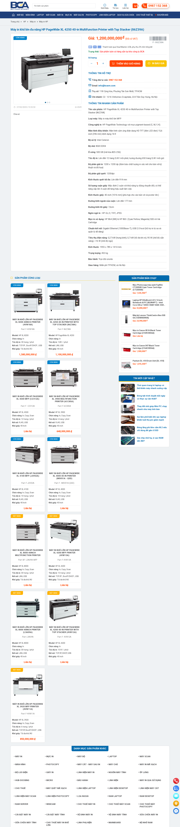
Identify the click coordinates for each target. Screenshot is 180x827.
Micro (49, 623)
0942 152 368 (120, 793)
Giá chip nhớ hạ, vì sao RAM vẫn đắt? (150, 439)
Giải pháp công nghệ (80, 725)
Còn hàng (20, 38)
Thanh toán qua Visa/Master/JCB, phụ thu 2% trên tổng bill (120, 47)
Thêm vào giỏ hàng (126, 63)
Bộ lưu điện (20, 615)
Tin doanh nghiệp (78, 717)
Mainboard (114, 665)
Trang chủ (15, 21)
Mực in (68, 15)
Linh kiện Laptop (107, 15)
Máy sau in (79, 15)
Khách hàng (16, 717)
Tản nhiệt (82, 683)
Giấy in (49, 615)
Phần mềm (51, 691)
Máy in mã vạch (147, 607)
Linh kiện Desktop (117, 631)
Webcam (50, 646)
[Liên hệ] (176, 803)
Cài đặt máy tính (55, 657)
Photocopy (91, 15)
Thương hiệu (46, 709)
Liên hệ (14, 721)
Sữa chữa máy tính (25, 665)
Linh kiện (112, 623)
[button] (45, 102)
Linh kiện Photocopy (57, 639)
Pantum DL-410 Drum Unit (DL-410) (148, 361)
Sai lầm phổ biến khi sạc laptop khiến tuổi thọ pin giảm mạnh (151, 418)
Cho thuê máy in (85, 646)
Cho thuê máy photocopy (146, 647)
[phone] (176, 781)
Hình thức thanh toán (110, 709)
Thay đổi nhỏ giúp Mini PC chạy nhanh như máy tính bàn (152, 407)
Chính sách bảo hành (110, 717)
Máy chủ (112, 607)
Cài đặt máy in (22, 657)
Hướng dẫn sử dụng (79, 721)
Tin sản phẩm (77, 709)
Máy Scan (50, 15)
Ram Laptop (114, 639)
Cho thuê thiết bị (144, 15)
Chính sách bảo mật (110, 725)
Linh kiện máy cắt (148, 631)
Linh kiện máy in (85, 615)
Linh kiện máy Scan (25, 639)
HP (24, 21)
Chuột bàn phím (85, 675)
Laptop (40, 15)
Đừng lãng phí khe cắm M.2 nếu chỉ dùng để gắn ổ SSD (152, 429)
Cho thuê (20, 631)
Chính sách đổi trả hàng (111, 721)
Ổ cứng (49, 675)
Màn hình (30, 15)
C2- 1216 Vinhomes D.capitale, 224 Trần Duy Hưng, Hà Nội (130, 97)
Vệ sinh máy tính (117, 657)
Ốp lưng (143, 615)
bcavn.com (137, 709)
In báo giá (156, 63)
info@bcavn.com (106, 85)
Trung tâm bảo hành (50, 717)
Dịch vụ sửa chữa (125, 15)
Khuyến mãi (161, 15)
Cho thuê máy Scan (118, 646)
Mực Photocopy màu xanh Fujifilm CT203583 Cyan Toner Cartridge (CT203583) (148, 287)
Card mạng (145, 675)
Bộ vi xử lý (113, 675)
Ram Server (21, 646)
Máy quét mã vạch (56, 631)
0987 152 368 (26, 753)
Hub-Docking (21, 623)
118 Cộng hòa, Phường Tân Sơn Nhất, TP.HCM (120, 91)
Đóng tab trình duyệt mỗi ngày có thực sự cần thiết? (151, 397)
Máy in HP (43, 21)
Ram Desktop (146, 639)
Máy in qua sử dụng (149, 623)
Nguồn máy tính (116, 615)
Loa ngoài (82, 639)
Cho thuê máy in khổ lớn (57, 666)
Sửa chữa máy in (148, 657)
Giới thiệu (15, 709)
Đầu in (142, 683)
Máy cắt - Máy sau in (88, 607)
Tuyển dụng (16, 713)
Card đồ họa (21, 675)
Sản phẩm (45, 713)
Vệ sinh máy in (84, 657)
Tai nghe (50, 683)
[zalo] (176, 788)
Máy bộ (20, 15)
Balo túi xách (115, 683)
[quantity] (97, 63)
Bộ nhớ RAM (145, 665)
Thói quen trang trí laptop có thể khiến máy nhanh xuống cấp (152, 386)
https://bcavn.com (27, 761)
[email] (176, 796)
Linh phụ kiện (84, 665)
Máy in (60, 15)
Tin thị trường (77, 713)
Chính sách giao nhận (110, 713)
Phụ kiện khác (22, 683)
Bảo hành (82, 623)
